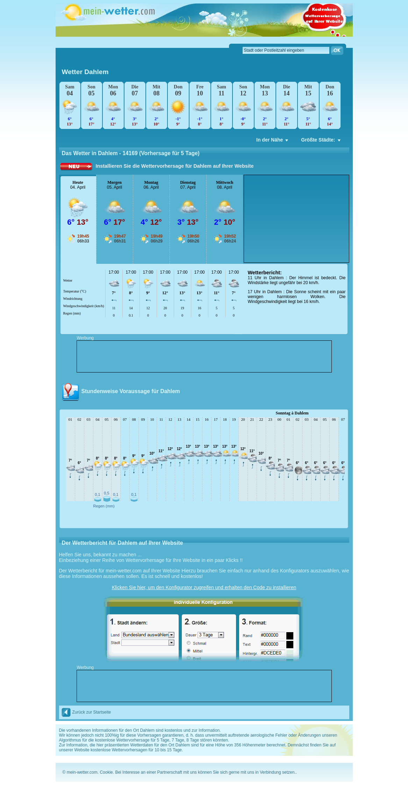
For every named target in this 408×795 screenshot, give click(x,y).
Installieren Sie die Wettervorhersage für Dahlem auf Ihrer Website (175, 166)
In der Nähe (272, 141)
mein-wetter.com (82, 772)
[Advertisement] (296, 218)
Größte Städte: (321, 141)
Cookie (106, 772)
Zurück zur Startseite (86, 712)
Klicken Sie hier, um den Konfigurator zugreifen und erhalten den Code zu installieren (204, 587)
